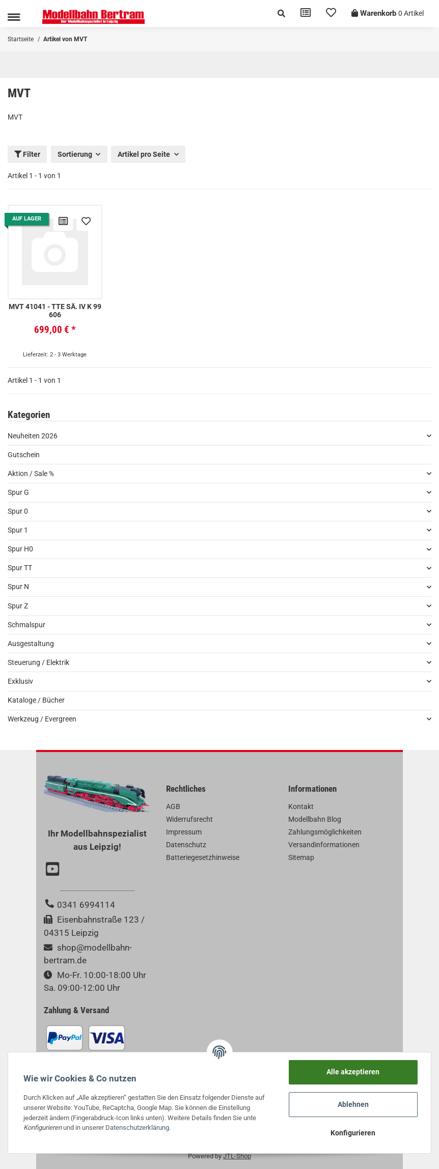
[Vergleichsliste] (305, 13)
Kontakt (301, 806)
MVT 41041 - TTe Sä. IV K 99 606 (55, 310)
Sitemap (301, 857)
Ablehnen (353, 1104)
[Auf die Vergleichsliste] (63, 221)
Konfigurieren (353, 1133)
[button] (281, 13)
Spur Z (18, 606)
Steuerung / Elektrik (38, 662)
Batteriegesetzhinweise (202, 857)
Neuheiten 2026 (33, 436)
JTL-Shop (237, 1156)
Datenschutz (186, 845)
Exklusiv (20, 681)
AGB (173, 806)
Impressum (184, 832)
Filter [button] (27, 154)
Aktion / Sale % (31, 473)
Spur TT (20, 568)
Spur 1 (18, 530)
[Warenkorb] (387, 13)
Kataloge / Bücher (36, 700)
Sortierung (75, 154)
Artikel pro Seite (144, 154)
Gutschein (24, 455)
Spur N (18, 586)
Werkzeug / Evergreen (42, 719)
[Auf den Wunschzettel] (86, 221)
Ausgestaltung (31, 643)
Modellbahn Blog (314, 819)
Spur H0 (20, 549)
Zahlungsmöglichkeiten (325, 832)
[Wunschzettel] (331, 13)
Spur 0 (18, 511)
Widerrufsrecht (189, 819)
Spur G (18, 492)
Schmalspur (26, 625)
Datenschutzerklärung (137, 1127)
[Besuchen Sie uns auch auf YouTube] (54, 870)
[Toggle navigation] (14, 17)
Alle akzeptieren (352, 1072)
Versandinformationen (324, 845)
